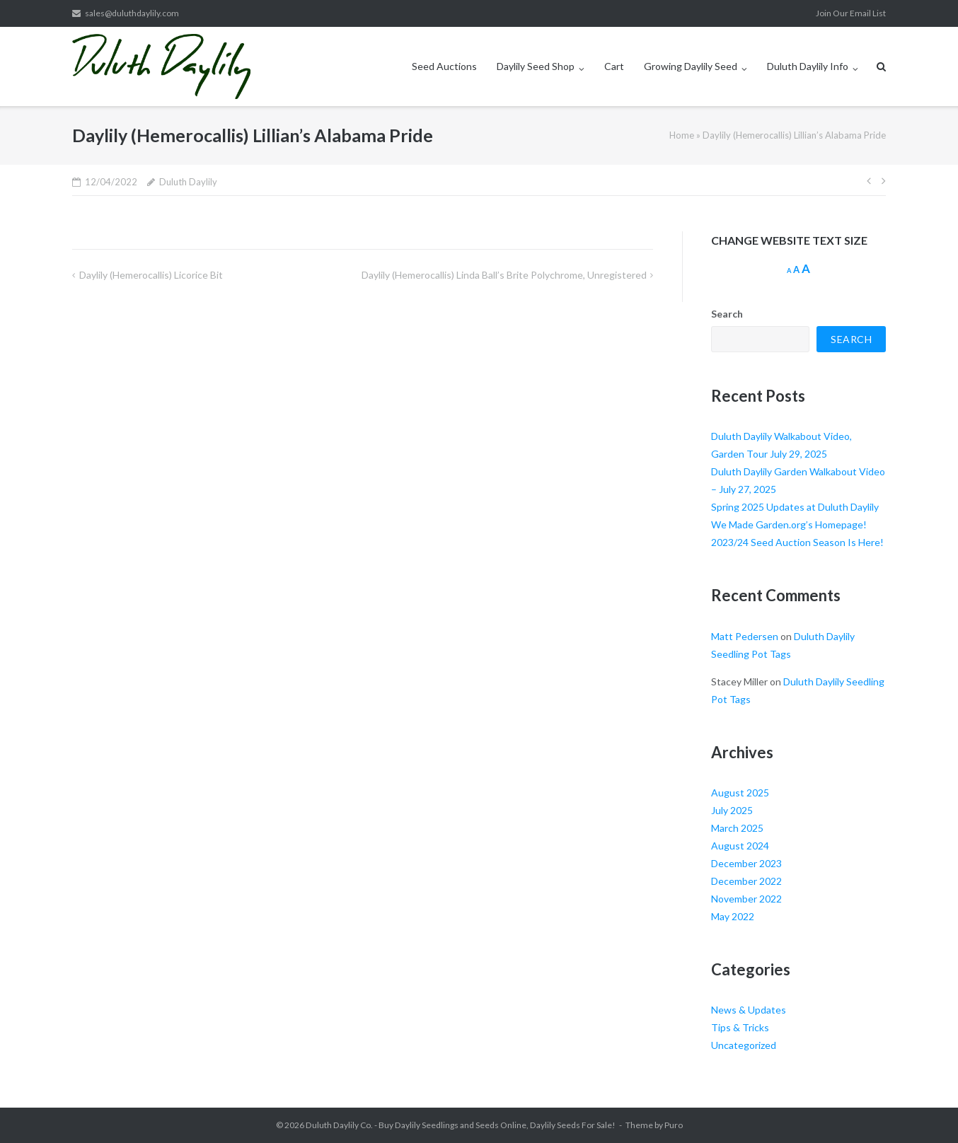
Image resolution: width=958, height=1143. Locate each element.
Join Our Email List (851, 13)
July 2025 (732, 810)
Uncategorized (743, 1045)
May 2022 (732, 916)
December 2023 (746, 863)
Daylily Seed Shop (536, 66)
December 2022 (746, 881)
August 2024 (740, 846)
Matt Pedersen (744, 636)
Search (727, 314)
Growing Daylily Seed (690, 66)
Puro (673, 1125)
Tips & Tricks (740, 1027)
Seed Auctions (444, 66)
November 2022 (746, 899)
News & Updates (748, 1010)
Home (681, 135)
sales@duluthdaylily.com (132, 13)
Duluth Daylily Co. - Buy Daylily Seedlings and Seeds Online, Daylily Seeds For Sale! (461, 1125)
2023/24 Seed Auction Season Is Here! (797, 542)
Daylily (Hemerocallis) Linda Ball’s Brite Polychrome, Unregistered (504, 275)
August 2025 (740, 793)
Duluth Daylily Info (807, 66)
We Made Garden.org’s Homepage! (789, 524)
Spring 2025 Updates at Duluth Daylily (795, 507)
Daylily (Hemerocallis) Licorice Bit (151, 275)
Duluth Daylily (188, 181)
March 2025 (737, 828)
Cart (614, 66)
